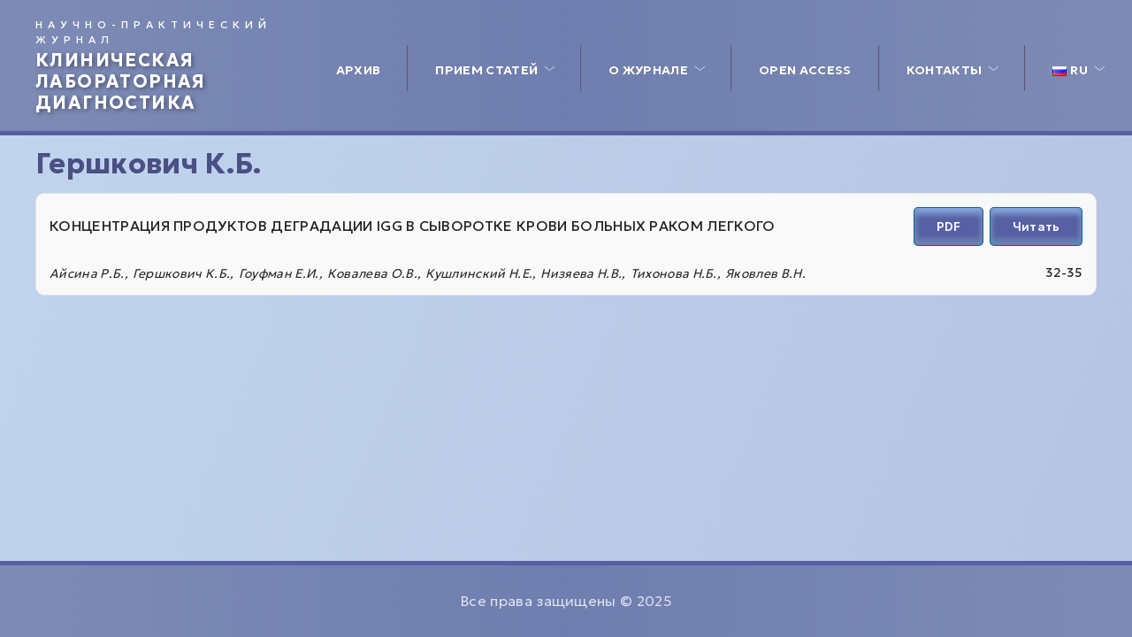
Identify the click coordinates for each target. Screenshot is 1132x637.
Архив (358, 70)
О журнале (648, 70)
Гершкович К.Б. (181, 273)
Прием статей (486, 70)
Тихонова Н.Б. (674, 273)
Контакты (944, 70)
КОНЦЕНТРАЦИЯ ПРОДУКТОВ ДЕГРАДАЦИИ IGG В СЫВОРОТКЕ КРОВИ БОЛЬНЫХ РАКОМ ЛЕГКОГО (413, 225)
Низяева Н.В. (581, 273)
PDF (948, 226)
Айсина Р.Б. (87, 273)
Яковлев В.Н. (765, 273)
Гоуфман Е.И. (279, 273)
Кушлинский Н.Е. (478, 273)
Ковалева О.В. (372, 273)
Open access (805, 70)
